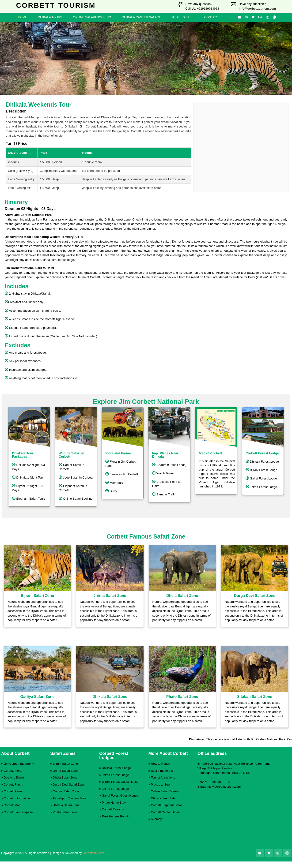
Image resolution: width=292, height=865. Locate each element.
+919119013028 (208, 8)
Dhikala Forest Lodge (262, 461)
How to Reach (160, 763)
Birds (111, 491)
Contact (211, 17)
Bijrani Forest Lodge (261, 470)
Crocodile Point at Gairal (166, 483)
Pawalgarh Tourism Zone (70, 798)
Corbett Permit (13, 791)
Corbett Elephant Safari (166, 805)
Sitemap (156, 819)
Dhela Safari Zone (65, 777)
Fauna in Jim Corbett (121, 474)
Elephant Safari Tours (29, 498)
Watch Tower (163, 473)
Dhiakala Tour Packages (23, 455)
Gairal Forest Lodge (261, 478)
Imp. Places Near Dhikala (165, 455)
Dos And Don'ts (14, 777)
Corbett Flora (13, 770)
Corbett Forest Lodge (262, 453)
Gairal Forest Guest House (120, 795)
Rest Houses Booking (116, 816)
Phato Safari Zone (65, 812)
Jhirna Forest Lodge (261, 486)
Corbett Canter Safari (165, 812)
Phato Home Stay (114, 802)
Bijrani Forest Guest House (120, 781)
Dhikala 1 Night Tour (28, 477)
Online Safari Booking (92, 17)
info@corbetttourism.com (257, 8)
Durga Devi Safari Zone (69, 784)
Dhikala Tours (50, 17)
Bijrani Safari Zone (65, 763)
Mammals (114, 482)
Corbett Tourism (93, 853)
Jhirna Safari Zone (65, 770)
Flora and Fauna (118, 453)
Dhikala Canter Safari (141, 17)
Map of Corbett (210, 453)
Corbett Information (17, 798)
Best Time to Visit (162, 770)
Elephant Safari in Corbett (73, 487)
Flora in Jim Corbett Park (120, 463)
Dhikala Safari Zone (66, 805)
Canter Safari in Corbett (71, 466)
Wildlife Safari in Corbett (71, 455)
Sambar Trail (163, 494)
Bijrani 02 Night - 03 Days (27, 487)
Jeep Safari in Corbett (75, 477)
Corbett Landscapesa (18, 812)
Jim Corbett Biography (19, 763)
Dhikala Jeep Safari (164, 798)
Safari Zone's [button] (182, 17)
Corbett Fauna (13, 784)
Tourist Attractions (163, 777)
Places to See (160, 784)
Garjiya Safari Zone (66, 791)
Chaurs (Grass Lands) (169, 464)
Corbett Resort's (113, 809)
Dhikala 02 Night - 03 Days (28, 466)
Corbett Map (12, 805)
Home (22, 17)
